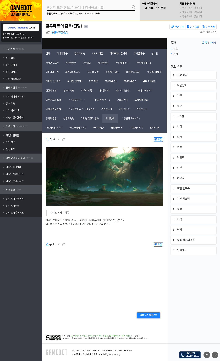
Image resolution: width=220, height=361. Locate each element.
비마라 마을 (97, 53)
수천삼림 (87, 63)
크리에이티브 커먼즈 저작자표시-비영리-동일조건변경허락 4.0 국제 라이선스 (101, 336)
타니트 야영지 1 (123, 90)
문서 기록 (208, 26)
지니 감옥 (110, 118)
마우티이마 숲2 (144, 63)
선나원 (154, 53)
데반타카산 (70, 63)
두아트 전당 (68, 90)
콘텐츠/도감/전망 (60, 32)
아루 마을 (93, 81)
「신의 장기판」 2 (101, 100)
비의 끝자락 (103, 63)
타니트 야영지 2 (145, 90)
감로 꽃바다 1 (117, 128)
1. (47, 139)
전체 (48, 53)
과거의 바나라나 (72, 72)
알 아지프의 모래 (53, 100)
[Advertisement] (104, 43)
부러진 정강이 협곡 (90, 118)
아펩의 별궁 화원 (53, 109)
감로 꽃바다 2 (136, 128)
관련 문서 (177, 26)
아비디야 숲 (62, 53)
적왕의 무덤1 (111, 81)
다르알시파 (104, 90)
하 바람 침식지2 (154, 72)
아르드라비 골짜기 (118, 53)
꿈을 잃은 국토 (112, 72)
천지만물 (95, 14)
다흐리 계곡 (86, 90)
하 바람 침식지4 (74, 81)
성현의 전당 (51, 90)
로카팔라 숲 (139, 53)
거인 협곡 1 (106, 109)
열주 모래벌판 (149, 81)
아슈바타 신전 (52, 72)
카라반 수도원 (52, 63)
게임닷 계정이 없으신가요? (15, 34)
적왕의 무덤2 (130, 81)
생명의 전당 (68, 118)
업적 (87, 14)
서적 (81, 14)
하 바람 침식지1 (133, 72)
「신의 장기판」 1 (77, 100)
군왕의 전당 (122, 100)
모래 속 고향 (93, 72)
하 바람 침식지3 (53, 81)
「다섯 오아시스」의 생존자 (81, 109)
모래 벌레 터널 (141, 100)
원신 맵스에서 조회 (148, 315)
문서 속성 (193, 26)
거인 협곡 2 (124, 109)
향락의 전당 (51, 118)
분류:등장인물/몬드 (68, 14)
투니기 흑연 (98, 128)
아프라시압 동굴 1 (54, 128)
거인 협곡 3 (141, 109)
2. (47, 244)
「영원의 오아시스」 (131, 118)
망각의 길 (154, 128)
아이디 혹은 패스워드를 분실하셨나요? (20, 38)
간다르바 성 (79, 53)
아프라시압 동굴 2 (77, 128)
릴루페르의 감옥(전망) (155, 8)
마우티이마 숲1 (123, 63)
